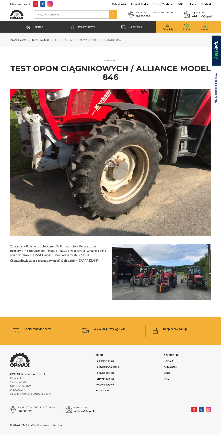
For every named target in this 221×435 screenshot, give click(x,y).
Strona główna (18, 39)
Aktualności (119, 3)
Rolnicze (34, 27)
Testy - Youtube (40, 39)
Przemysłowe (83, 27)
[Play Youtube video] (161, 272)
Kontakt (206, 3)
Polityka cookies (104, 372)
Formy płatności (104, 378)
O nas (192, 3)
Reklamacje (102, 390)
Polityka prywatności (107, 366)
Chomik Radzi (139, 3)
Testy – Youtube (163, 3)
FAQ (180, 3)
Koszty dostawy (104, 384)
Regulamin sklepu (105, 360)
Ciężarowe (131, 27)
